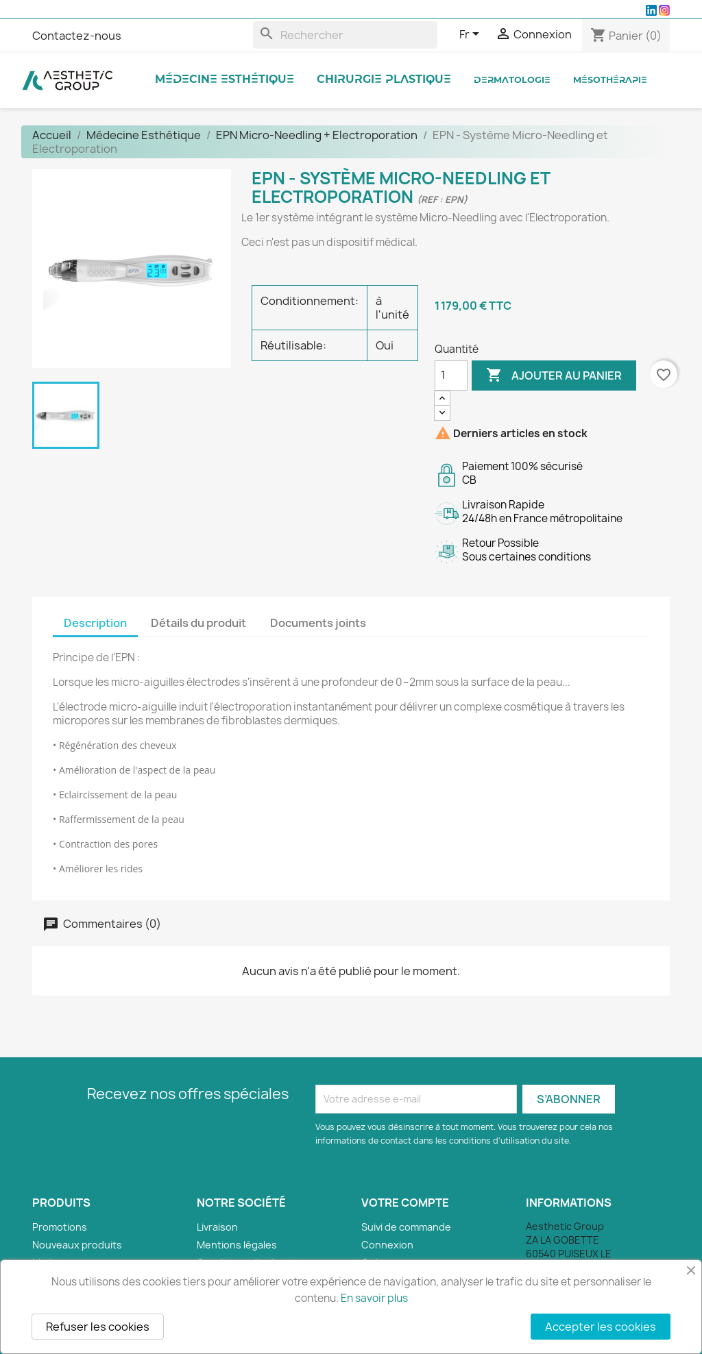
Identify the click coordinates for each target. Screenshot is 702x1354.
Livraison (217, 1226)
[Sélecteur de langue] (471, 35)
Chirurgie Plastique (384, 80)
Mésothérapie (610, 80)
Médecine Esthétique (224, 80)
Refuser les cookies (97, 1326)
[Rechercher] (345, 35)
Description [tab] (95, 622)
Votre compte (405, 1202)
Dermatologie (512, 80)
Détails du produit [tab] (198, 622)
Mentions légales (237, 1244)
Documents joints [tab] (318, 622)
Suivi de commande (406, 1226)
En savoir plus (374, 1298)
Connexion (387, 1244)
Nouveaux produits (77, 1244)
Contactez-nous (76, 35)
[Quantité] (451, 375)
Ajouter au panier (554, 375)
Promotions (59, 1226)
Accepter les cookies (600, 1326)
